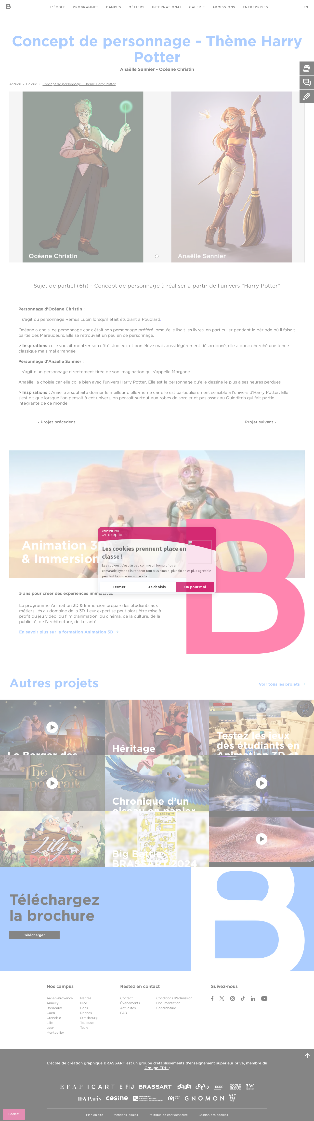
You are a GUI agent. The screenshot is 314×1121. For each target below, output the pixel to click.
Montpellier (55, 1032)
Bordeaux (54, 1008)
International (167, 7)
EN (306, 7)
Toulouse (87, 1023)
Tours (84, 1027)
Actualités (128, 1008)
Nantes (85, 998)
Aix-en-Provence (60, 998)
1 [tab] (157, 256)
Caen (51, 1013)
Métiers (137, 7)
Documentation (168, 1003)
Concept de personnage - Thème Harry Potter (79, 84)
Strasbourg (89, 1018)
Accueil (15, 84)
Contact (126, 998)
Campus (113, 7)
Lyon (50, 1027)
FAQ (123, 1013)
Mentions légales (126, 1115)
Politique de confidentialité (168, 1115)
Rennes (86, 1013)
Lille (50, 1023)
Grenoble (54, 1018)
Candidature (166, 1008)
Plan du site (94, 1115)
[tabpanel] (157, 177)
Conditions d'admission (174, 998)
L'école (58, 7)
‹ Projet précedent (56, 422)
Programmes (86, 7)
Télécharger (34, 935)
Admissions (224, 7)
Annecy (53, 1003)
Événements (130, 1003)
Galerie (197, 7)
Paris (84, 1008)
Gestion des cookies (213, 1115)
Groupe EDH (156, 1068)
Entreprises (255, 7)
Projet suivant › (260, 422)
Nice (83, 1003)
